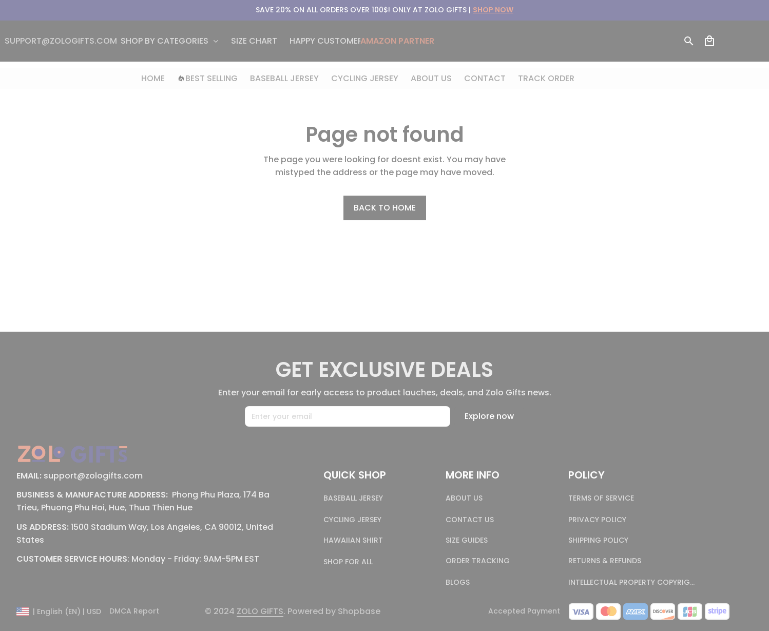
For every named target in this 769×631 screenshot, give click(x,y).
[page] (260, 611)
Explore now (489, 416)
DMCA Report (134, 611)
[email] (61, 41)
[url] (493, 10)
